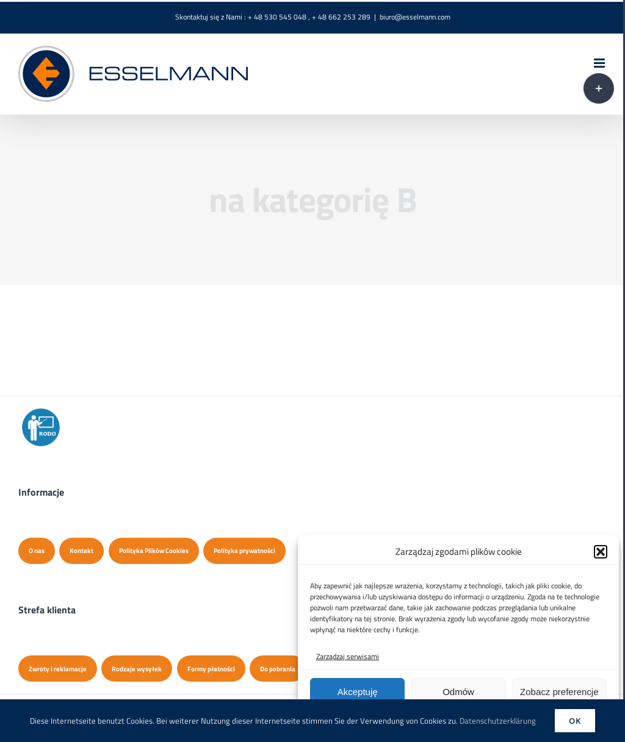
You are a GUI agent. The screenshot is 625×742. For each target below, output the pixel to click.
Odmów (458, 692)
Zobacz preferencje (559, 692)
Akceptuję (358, 692)
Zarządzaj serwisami (347, 656)
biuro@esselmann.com (415, 17)
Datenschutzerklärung (498, 721)
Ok (575, 720)
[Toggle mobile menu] (600, 63)
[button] (600, 552)
